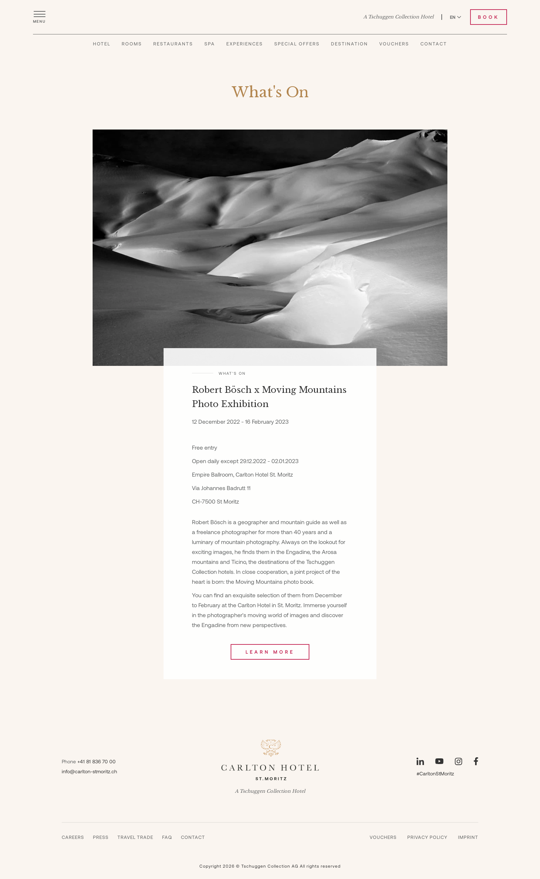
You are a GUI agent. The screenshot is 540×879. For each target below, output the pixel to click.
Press (101, 837)
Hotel (101, 52)
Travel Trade (135, 837)
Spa (209, 52)
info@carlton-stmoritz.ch (89, 771)
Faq (167, 837)
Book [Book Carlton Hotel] (488, 21)
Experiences (244, 52)
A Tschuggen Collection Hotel (398, 20)
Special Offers (297, 52)
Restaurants (173, 52)
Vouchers (394, 52)
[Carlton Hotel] (270, 21)
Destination (349, 52)
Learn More (270, 652)
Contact (433, 52)
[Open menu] (39, 21)
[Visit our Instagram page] (458, 761)
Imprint (468, 837)
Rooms (132, 52)
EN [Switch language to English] (455, 20)
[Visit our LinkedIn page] (420, 761)
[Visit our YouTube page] (439, 761)
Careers (73, 837)
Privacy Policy (427, 837)
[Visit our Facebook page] (476, 761)
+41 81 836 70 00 (96, 761)
